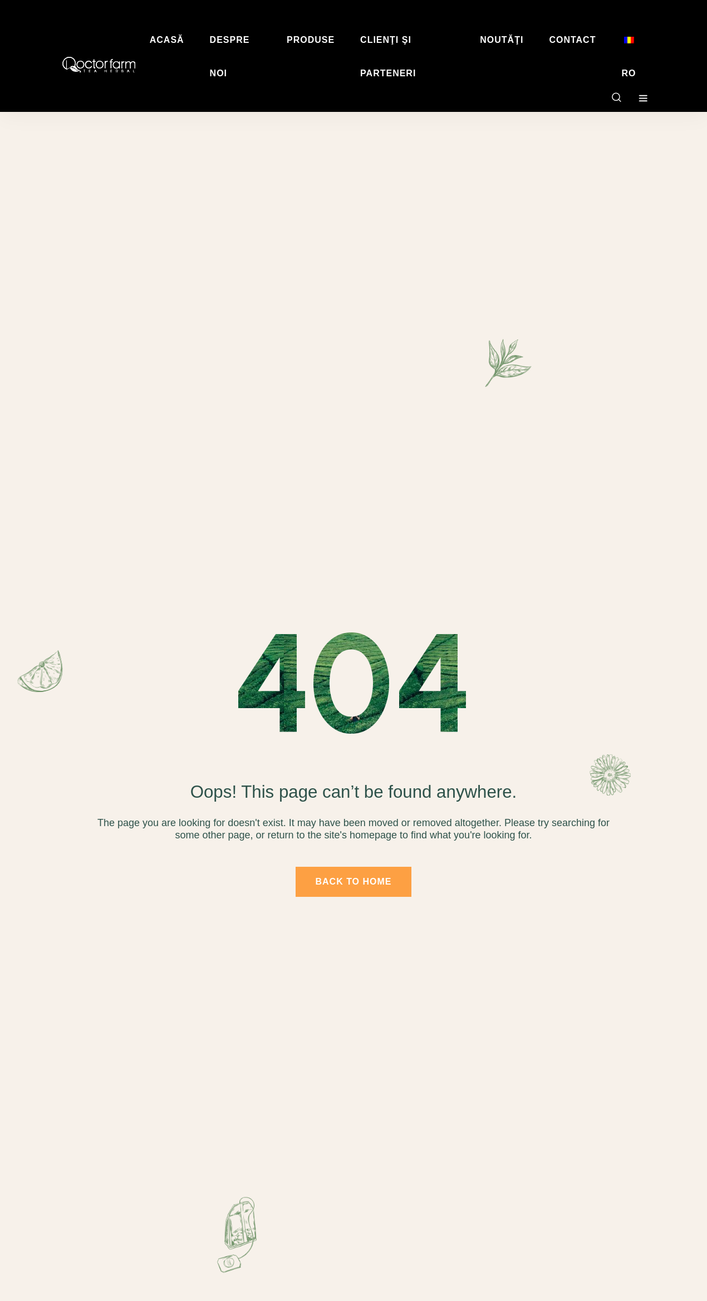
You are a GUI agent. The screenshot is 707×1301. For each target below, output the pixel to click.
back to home (353, 881)
